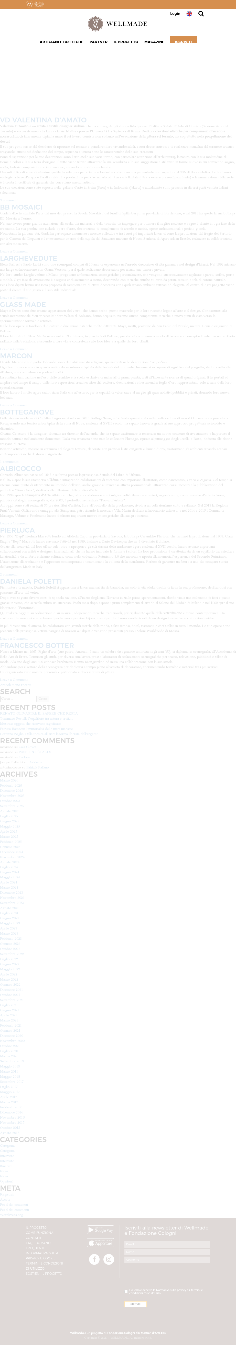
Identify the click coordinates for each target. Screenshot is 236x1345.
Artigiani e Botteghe (64, 43)
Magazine (152, 43)
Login (175, 13)
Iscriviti (180, 43)
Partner (99, 43)
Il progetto (125, 43)
